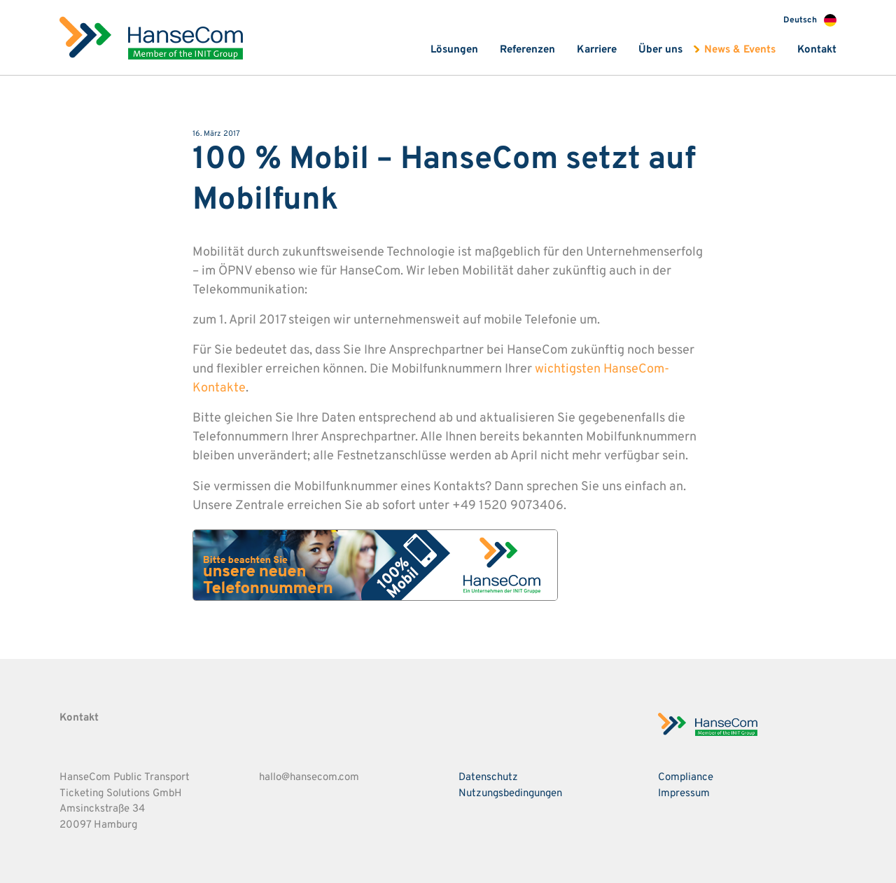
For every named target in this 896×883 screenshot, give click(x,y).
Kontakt (816, 50)
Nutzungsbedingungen (510, 793)
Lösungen (454, 50)
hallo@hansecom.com (309, 777)
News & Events (740, 50)
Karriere (597, 50)
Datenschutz (488, 777)
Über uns (660, 50)
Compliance (685, 777)
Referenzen (527, 50)
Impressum (684, 793)
